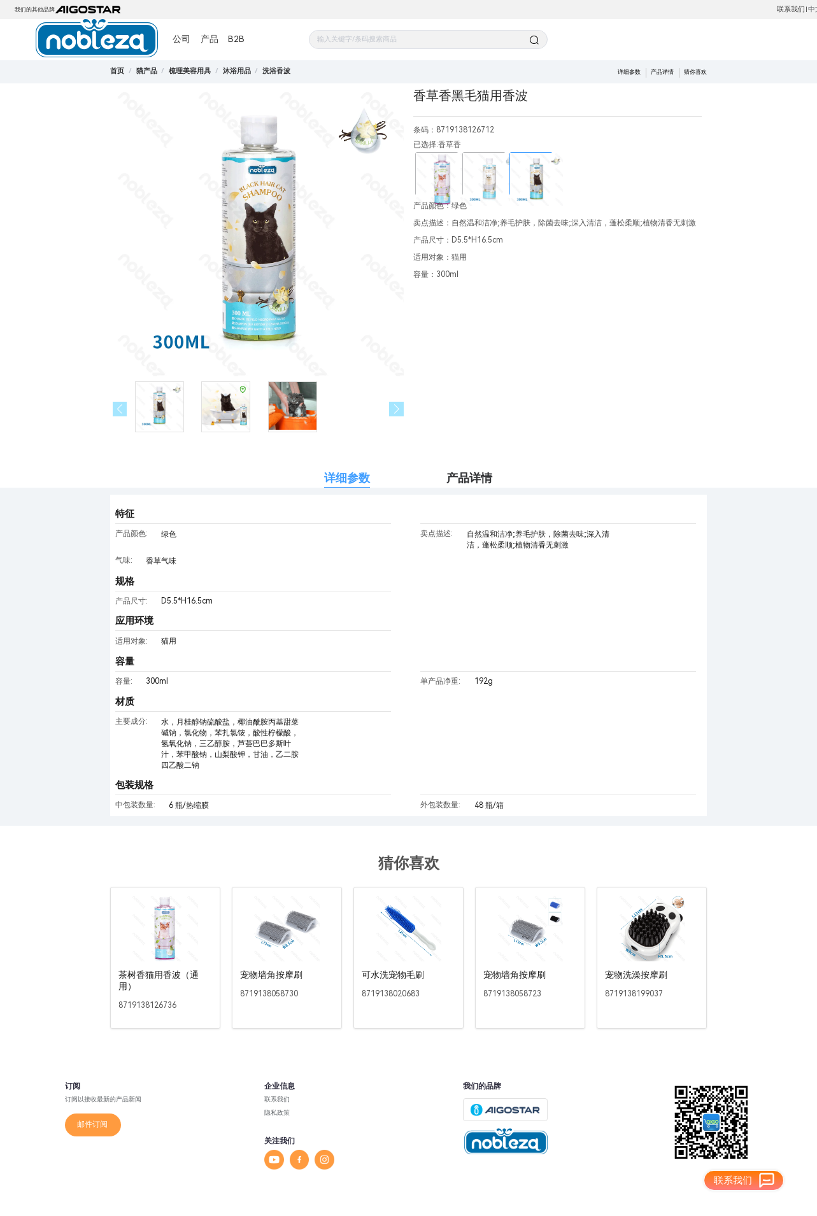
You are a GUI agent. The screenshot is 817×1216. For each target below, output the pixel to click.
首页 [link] (117, 71)
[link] (146, 71)
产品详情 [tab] (469, 477)
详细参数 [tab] (347, 477)
